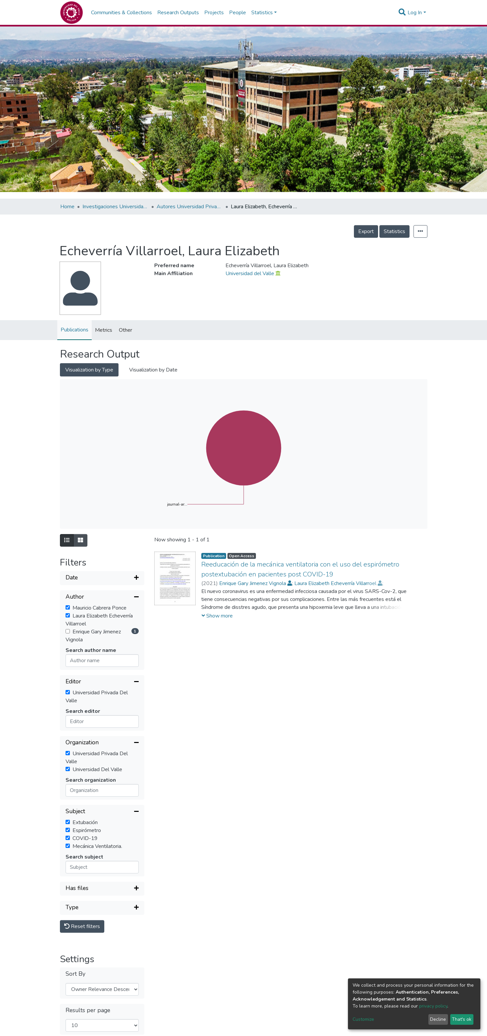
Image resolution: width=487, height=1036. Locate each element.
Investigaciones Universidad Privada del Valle (115, 206)
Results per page (88, 1010)
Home (67, 206)
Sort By (75, 973)
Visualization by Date (153, 369)
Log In (415, 12)
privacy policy (433, 1006)
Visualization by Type (89, 369)
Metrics (103, 330)
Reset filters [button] (82, 926)
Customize (363, 1019)
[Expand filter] (102, 578)
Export (366, 231)
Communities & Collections (121, 12)
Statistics (394, 231)
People (237, 12)
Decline (438, 1019)
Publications (74, 329)
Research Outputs (178, 12)
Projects (214, 12)
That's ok (461, 1019)
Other (125, 330)
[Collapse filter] (102, 597)
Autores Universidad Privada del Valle (190, 206)
